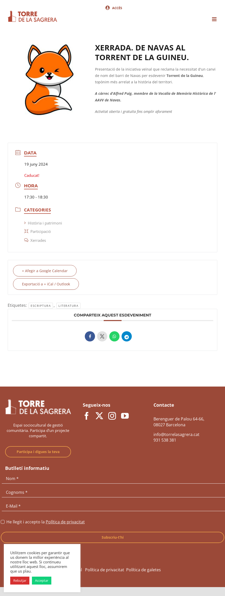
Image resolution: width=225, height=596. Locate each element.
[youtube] (125, 416)
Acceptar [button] (41, 580)
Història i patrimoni (43, 223)
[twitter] (99, 416)
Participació (37, 231)
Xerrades (35, 240)
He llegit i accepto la (45, 522)
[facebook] (86, 416)
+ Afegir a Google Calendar (45, 270)
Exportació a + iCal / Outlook (46, 284)
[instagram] (112, 416)
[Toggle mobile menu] (214, 19)
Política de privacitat (65, 522)
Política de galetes (143, 570)
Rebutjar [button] (19, 580)
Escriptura (41, 306)
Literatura (68, 306)
